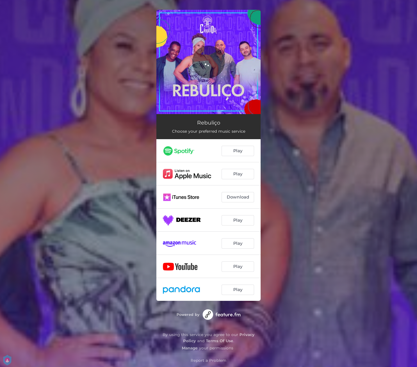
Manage (190, 347)
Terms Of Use (219, 340)
